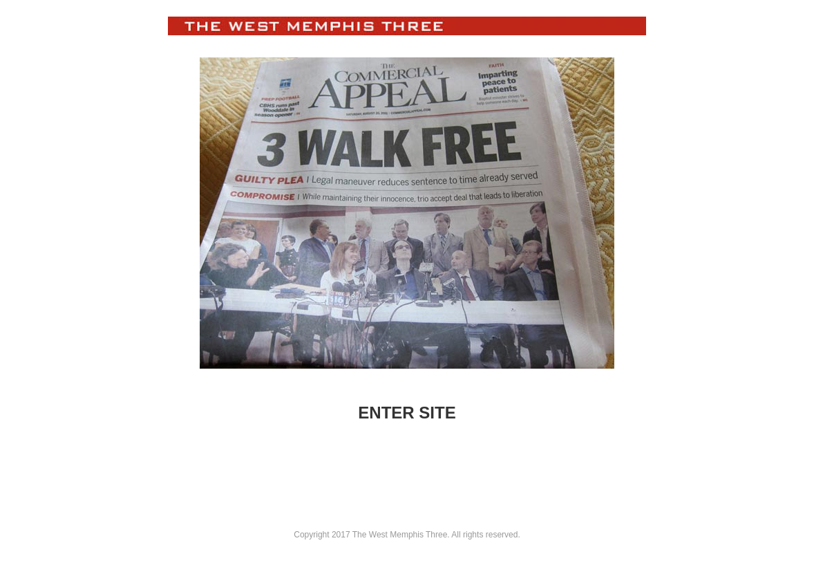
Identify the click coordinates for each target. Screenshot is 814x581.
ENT (374, 412)
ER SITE (423, 412)
